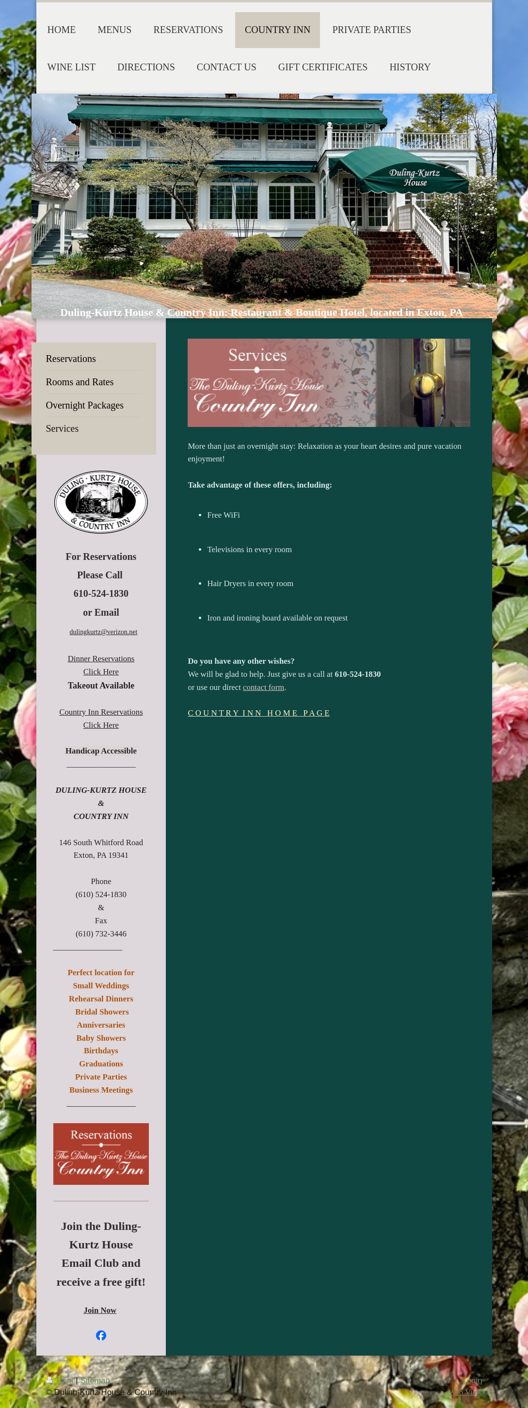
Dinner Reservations (101, 658)
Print (61, 1380)
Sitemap (95, 1380)
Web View (465, 1392)
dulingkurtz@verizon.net (103, 632)
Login (472, 1380)
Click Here (101, 671)
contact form (263, 687)
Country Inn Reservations (101, 712)
